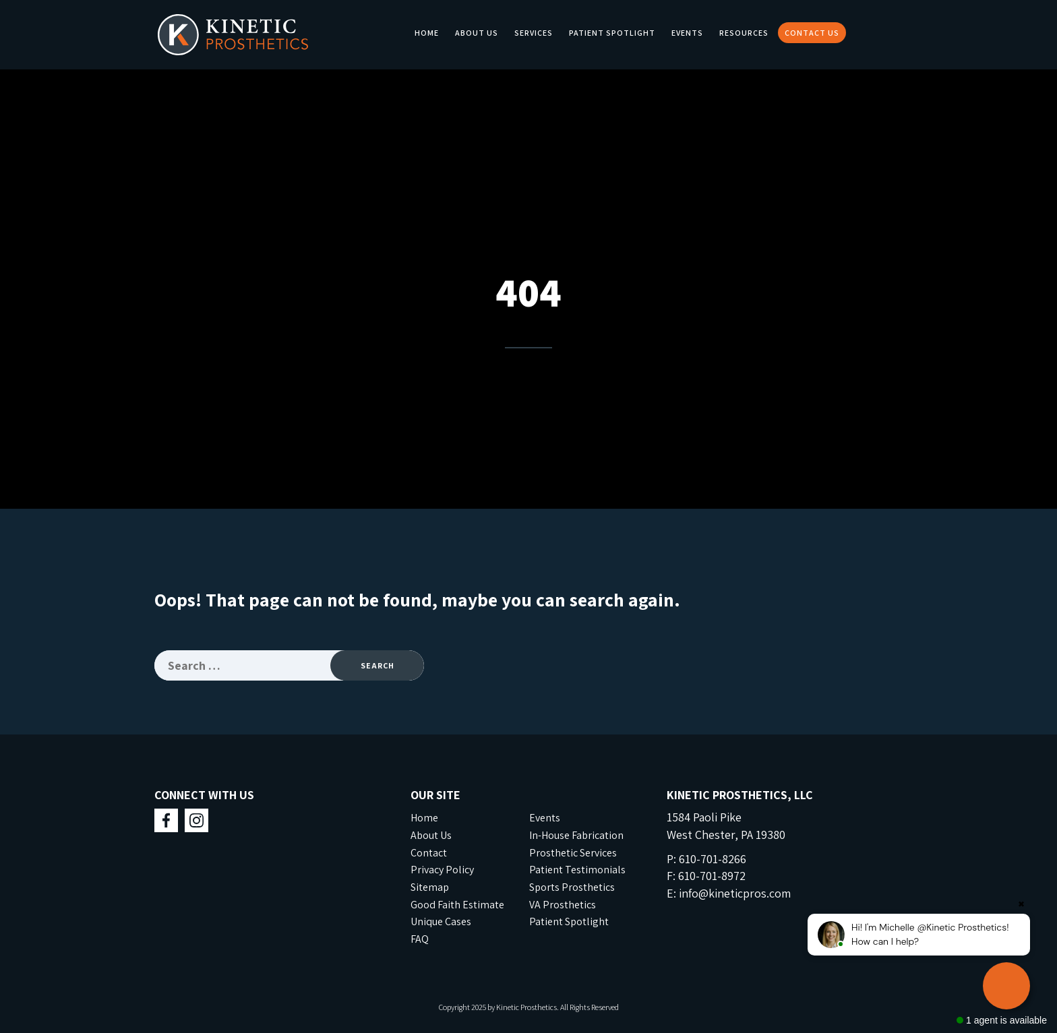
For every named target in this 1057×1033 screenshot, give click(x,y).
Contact (429, 853)
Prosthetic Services (573, 853)
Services (533, 33)
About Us (476, 33)
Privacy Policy (442, 870)
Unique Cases (441, 921)
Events (687, 33)
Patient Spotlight (612, 33)
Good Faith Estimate (457, 905)
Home (427, 33)
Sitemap (430, 887)
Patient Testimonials (577, 870)
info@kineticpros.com (735, 893)
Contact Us (812, 33)
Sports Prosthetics (572, 887)
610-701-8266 (712, 859)
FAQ (420, 939)
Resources (743, 33)
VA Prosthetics (562, 905)
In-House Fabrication (576, 835)
